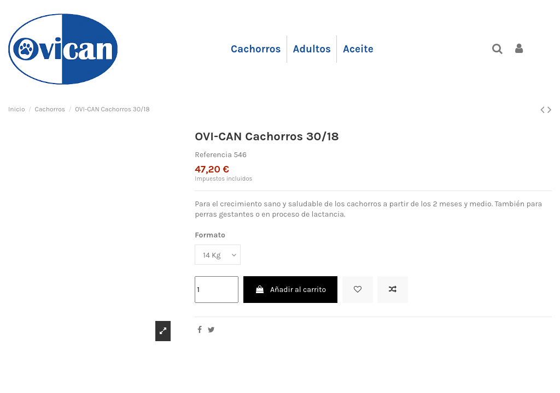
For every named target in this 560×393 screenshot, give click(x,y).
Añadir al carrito (290, 289)
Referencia (213, 154)
